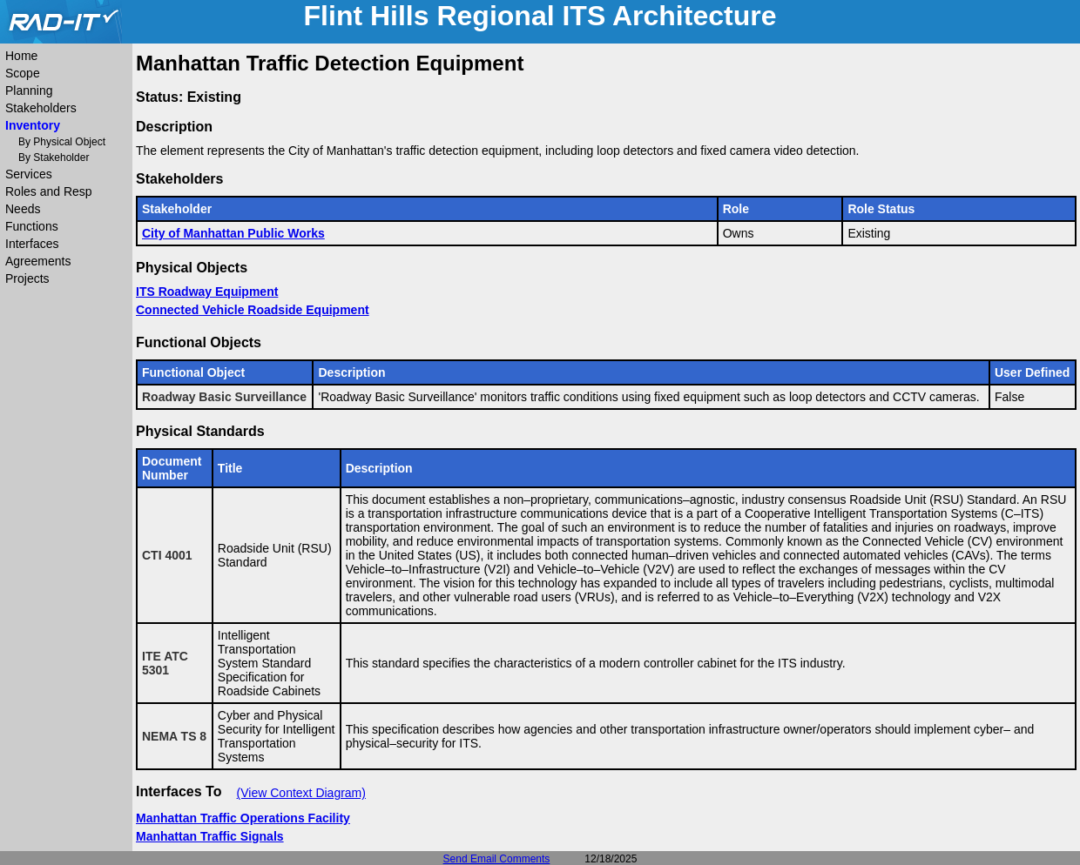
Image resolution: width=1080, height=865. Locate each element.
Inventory (32, 125)
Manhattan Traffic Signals (210, 836)
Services (28, 174)
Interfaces (31, 244)
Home (21, 56)
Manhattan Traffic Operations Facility (243, 818)
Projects (27, 278)
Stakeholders (41, 108)
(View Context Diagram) (301, 793)
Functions (31, 226)
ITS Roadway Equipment (207, 291)
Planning (29, 90)
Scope (22, 73)
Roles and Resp (48, 191)
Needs (22, 209)
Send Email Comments (496, 859)
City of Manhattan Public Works (233, 233)
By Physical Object (61, 142)
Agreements (38, 261)
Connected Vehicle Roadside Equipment (252, 310)
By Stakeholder (53, 157)
